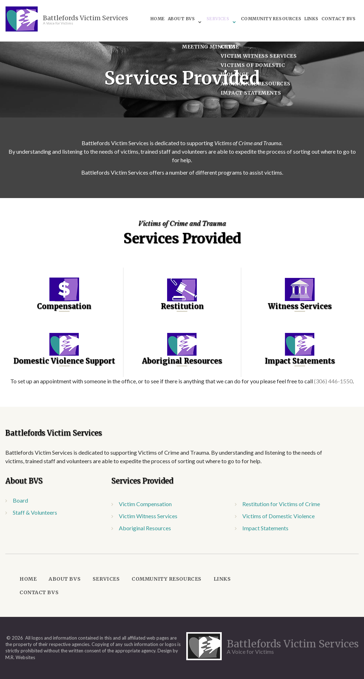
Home (165, 13)
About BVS (190, 13)
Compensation (64, 306)
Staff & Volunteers (35, 512)
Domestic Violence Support (64, 360)
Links (325, 13)
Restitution (182, 306)
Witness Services (300, 306)
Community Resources (283, 13)
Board (20, 500)
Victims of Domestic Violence (278, 516)
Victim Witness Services (148, 516)
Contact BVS (247, 22)
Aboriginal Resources (182, 360)
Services (228, 13)
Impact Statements (300, 360)
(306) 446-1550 (333, 381)
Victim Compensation (145, 503)
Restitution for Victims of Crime (281, 503)
